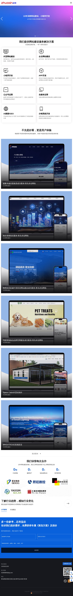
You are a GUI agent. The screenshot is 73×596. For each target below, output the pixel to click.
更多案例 (36, 454)
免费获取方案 (67, 563)
